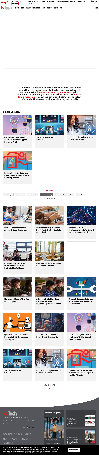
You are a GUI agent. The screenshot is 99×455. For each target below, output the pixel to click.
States (22, 8)
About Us (6, 422)
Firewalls (79, 195)
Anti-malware (20, 195)
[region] (49, 450)
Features (28, 8)
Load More (49, 388)
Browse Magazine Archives (72, 443)
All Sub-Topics (8, 195)
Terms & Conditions (34, 422)
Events (56, 8)
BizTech (6, 440)
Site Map (5, 424)
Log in (96, 8)
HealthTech (8, 444)
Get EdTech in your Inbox (72, 421)
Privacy (23, 422)
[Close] (96, 449)
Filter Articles (49, 190)
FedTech (16, 440)
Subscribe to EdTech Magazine (74, 439)
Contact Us (14, 422)
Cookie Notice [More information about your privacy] (41, 453)
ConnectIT (49, 8)
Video (43, 8)
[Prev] (4, 29)
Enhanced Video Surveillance (64, 195)
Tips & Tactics (36, 8)
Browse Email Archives (71, 425)
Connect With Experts (20, 50)
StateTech (26, 440)
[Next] (95, 29)
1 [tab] (47, 57)
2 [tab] (50, 57)
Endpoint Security (46, 195)
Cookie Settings (73, 449)
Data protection (32, 195)
